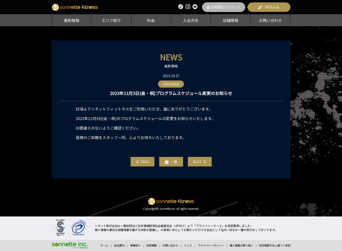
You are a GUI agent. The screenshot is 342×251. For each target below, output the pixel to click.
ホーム (104, 245)
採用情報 (151, 245)
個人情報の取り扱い (241, 245)
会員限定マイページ (225, 7)
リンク (188, 245)
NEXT (197, 161)
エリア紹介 (111, 20)
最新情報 (71, 20)
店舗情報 (230, 20)
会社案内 (119, 245)
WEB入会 (272, 7)
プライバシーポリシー (211, 245)
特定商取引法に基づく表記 (274, 245)
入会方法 (190, 20)
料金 (151, 20)
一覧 (173, 161)
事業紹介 (135, 245)
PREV (145, 161)
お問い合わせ (270, 20)
